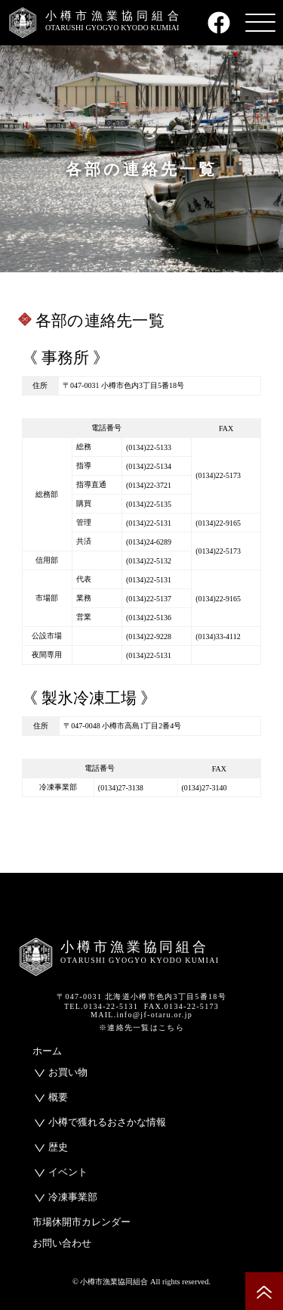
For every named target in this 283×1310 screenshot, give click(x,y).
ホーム (47, 1051)
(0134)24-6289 (148, 542)
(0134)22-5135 (148, 504)
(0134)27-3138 (120, 788)
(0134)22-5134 (148, 466)
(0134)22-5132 (148, 561)
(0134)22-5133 (148, 447)
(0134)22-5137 (148, 598)
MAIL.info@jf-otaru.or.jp (141, 1014)
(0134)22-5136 (148, 617)
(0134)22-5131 (148, 523)
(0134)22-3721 (148, 485)
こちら (171, 1027)
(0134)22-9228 (148, 636)
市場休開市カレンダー (81, 1222)
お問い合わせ (61, 1243)
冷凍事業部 (72, 1197)
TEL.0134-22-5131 (101, 1006)
